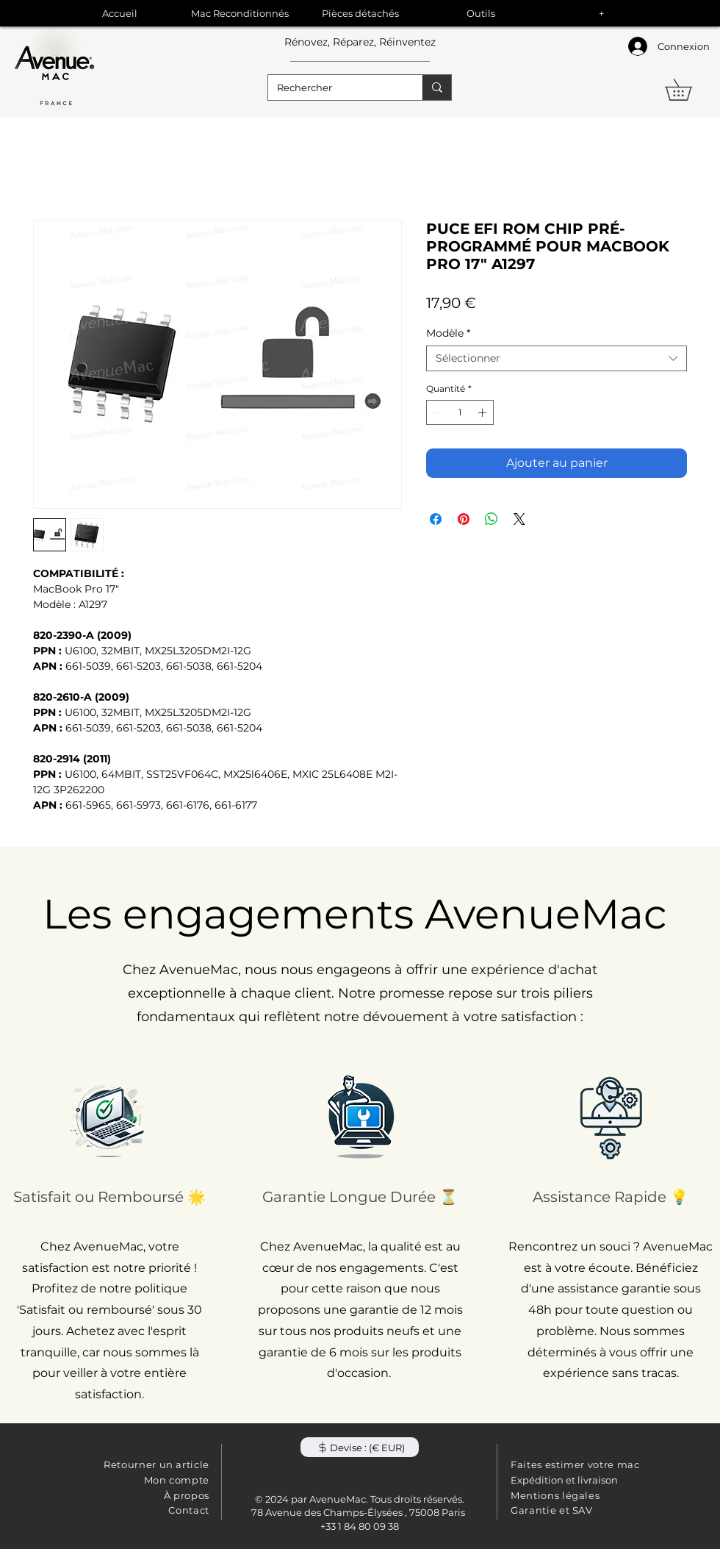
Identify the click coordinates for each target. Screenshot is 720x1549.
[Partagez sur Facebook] (435, 519)
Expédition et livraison (564, 1480)
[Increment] (483, 412)
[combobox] (556, 358)
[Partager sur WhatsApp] (491, 519)
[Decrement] (436, 412)
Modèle (448, 333)
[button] (689, 90)
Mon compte (177, 1480)
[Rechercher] (334, 87)
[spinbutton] (459, 412)
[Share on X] (519, 519)
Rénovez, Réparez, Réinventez (360, 42)
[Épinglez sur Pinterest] (463, 519)
